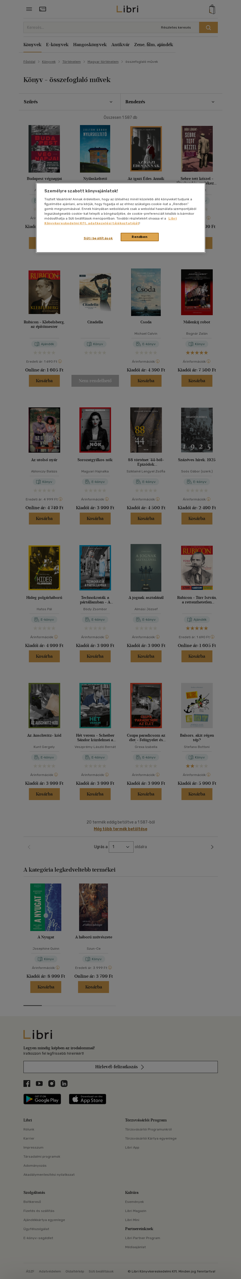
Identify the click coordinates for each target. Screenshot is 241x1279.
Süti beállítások (98, 238)
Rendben (139, 237)
